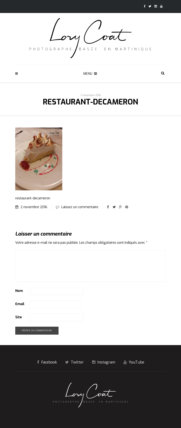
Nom (19, 291)
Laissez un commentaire (79, 207)
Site (18, 317)
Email (19, 304)
